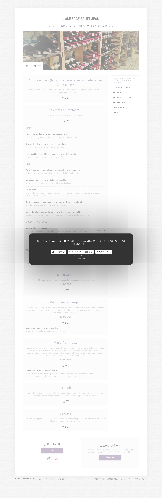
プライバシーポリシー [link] (82, 255)
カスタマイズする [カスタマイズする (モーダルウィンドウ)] (104, 252)
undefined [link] (81, 258)
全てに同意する (58, 252)
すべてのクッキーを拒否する (80, 252)
